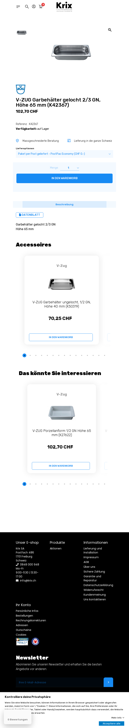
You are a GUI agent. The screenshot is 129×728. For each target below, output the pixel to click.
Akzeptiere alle (111, 723)
